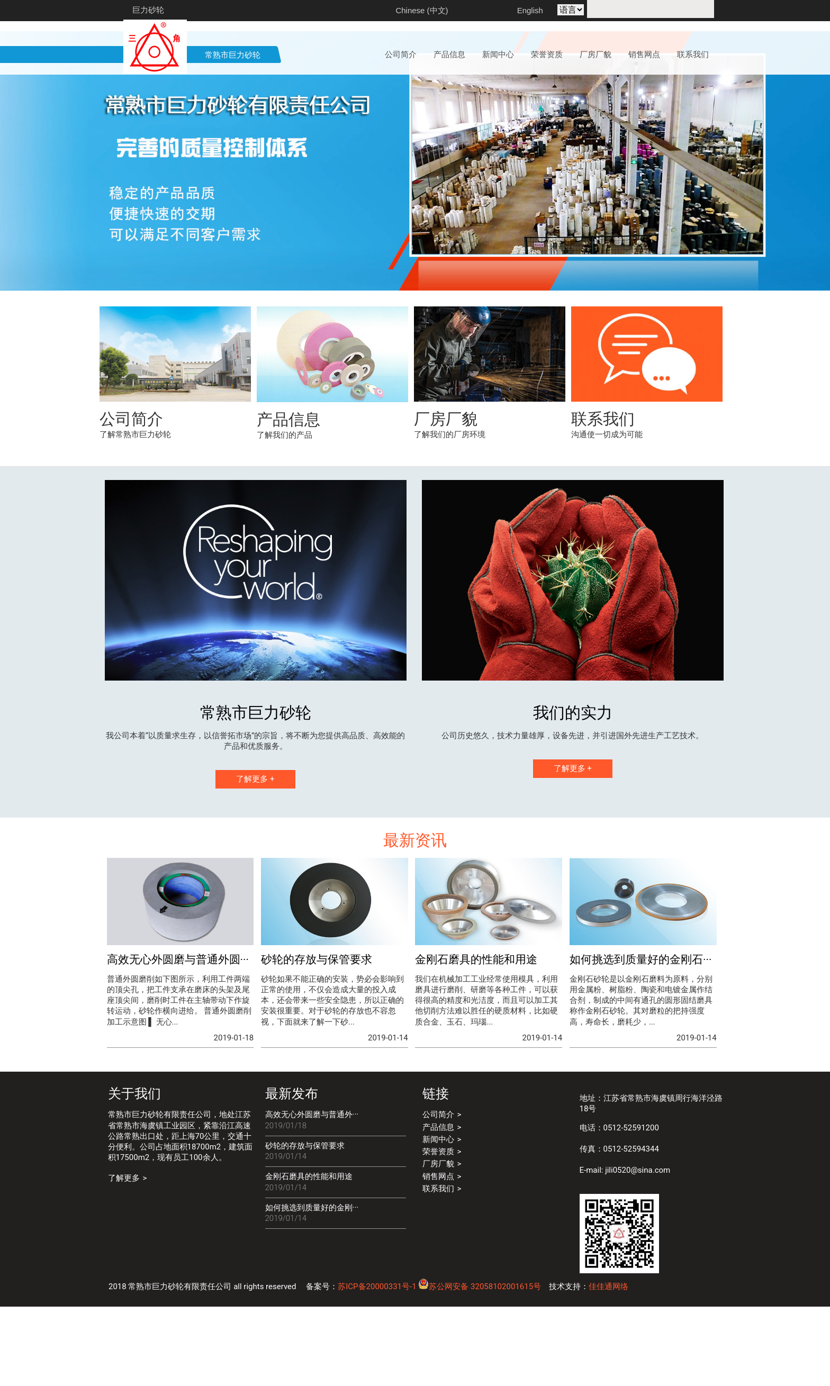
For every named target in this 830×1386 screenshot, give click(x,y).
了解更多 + (255, 858)
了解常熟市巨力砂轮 (135, 514)
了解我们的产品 (284, 514)
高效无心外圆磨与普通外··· (312, 1194)
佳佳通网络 (608, 1366)
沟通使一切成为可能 (607, 514)
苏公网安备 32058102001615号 (479, 1366)
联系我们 (603, 498)
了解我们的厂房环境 (449, 514)
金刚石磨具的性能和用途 (309, 1256)
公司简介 (131, 498)
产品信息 (288, 499)
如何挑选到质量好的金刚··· (312, 1287)
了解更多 (124, 1257)
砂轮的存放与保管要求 (305, 1225)
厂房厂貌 (445, 498)
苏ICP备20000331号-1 (377, 1366)
